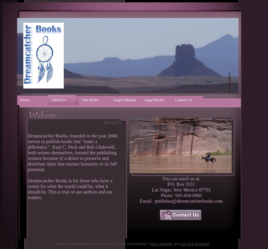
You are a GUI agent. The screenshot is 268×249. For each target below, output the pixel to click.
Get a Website (161, 244)
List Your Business (194, 244)
